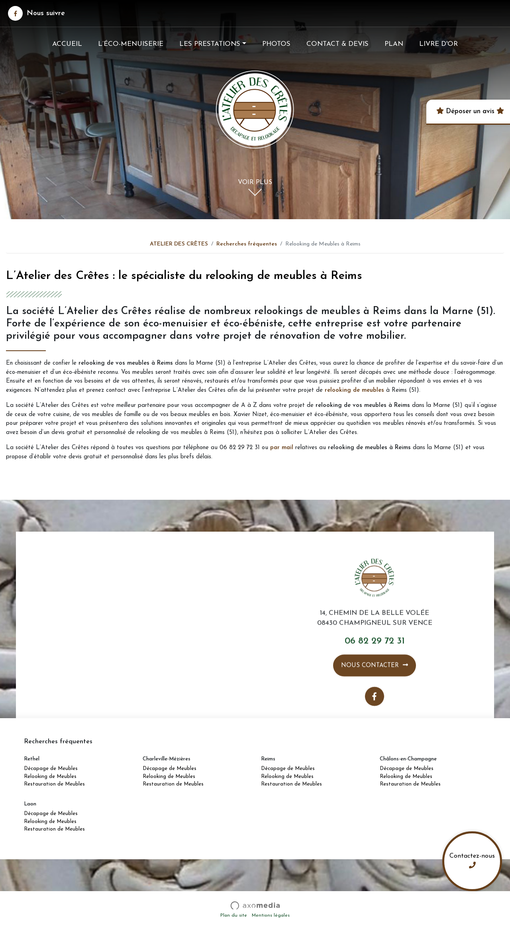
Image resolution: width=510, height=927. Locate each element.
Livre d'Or (438, 44)
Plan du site (233, 915)
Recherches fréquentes (246, 244)
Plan (393, 44)
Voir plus (255, 183)
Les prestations (209, 44)
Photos (276, 44)
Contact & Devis (337, 44)
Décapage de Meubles (51, 768)
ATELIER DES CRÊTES (179, 244)
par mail (281, 448)
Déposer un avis (469, 111)
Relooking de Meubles (50, 776)
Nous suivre (36, 13)
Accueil (67, 44)
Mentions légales (271, 915)
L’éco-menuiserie (130, 44)
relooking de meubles (354, 390)
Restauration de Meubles (54, 784)
